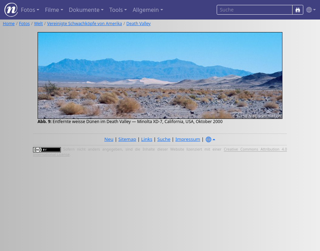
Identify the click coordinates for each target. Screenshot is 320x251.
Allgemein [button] (146, 10)
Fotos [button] (28, 10)
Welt (38, 23)
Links (146, 139)
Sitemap (127, 139)
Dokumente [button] (84, 10)
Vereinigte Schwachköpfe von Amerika (84, 23)
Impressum (187, 139)
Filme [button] (52, 10)
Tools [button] (116, 10)
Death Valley (138, 23)
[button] (309, 9)
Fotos (24, 23)
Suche (163, 139)
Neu (108, 139)
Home (9, 23)
